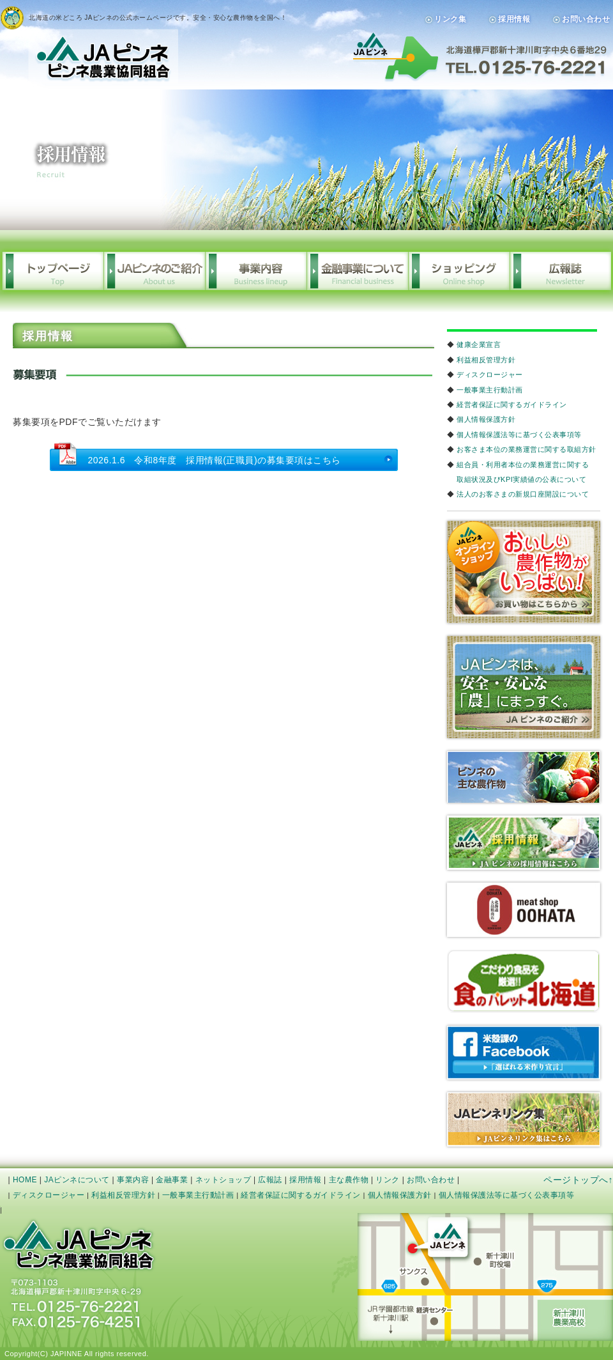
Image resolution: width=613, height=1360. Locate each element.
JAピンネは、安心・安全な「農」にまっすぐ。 (523, 687)
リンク (387, 1179)
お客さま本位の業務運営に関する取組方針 (526, 449)
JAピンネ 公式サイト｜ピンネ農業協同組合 (79, 1245)
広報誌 (560, 271)
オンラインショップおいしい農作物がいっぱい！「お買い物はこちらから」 (523, 572)
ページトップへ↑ (578, 1180)
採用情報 (514, 19)
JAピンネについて (77, 1179)
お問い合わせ (586, 19)
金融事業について (357, 271)
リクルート (523, 842)
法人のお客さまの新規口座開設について (523, 494)
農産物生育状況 (523, 777)
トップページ (52, 271)
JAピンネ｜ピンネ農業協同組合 (89, 46)
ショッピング (459, 271)
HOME (25, 1179)
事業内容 (255, 271)
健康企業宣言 (479, 344)
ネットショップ (223, 1179)
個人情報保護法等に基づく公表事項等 (519, 434)
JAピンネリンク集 (523, 1119)
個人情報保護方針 (486, 419)
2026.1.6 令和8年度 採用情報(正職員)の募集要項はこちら (214, 460)
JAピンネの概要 (154, 271)
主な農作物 (349, 1179)
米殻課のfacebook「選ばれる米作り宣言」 (523, 1052)
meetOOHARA (523, 910)
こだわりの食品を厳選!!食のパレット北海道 (523, 981)
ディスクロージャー (490, 374)
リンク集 (450, 19)
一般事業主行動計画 (490, 390)
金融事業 (172, 1179)
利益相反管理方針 (486, 360)
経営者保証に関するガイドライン (512, 404)
